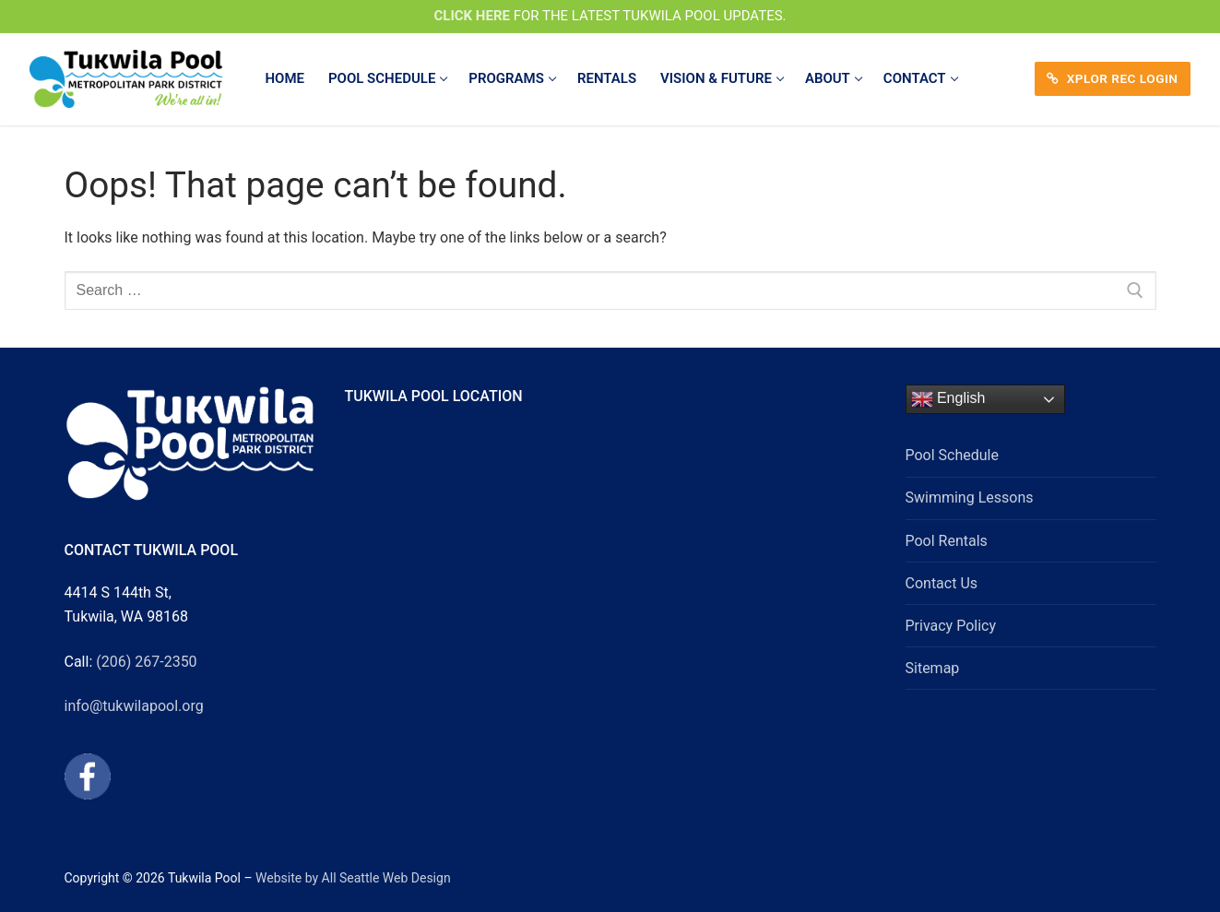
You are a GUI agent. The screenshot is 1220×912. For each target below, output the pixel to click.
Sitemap (933, 668)
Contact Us (942, 583)
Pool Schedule (953, 455)
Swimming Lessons (970, 497)
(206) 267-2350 (146, 661)
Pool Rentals (947, 541)
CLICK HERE (471, 15)
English (948, 399)
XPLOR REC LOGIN (1112, 78)
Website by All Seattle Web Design (353, 878)
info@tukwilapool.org (134, 706)
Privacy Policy (951, 625)
